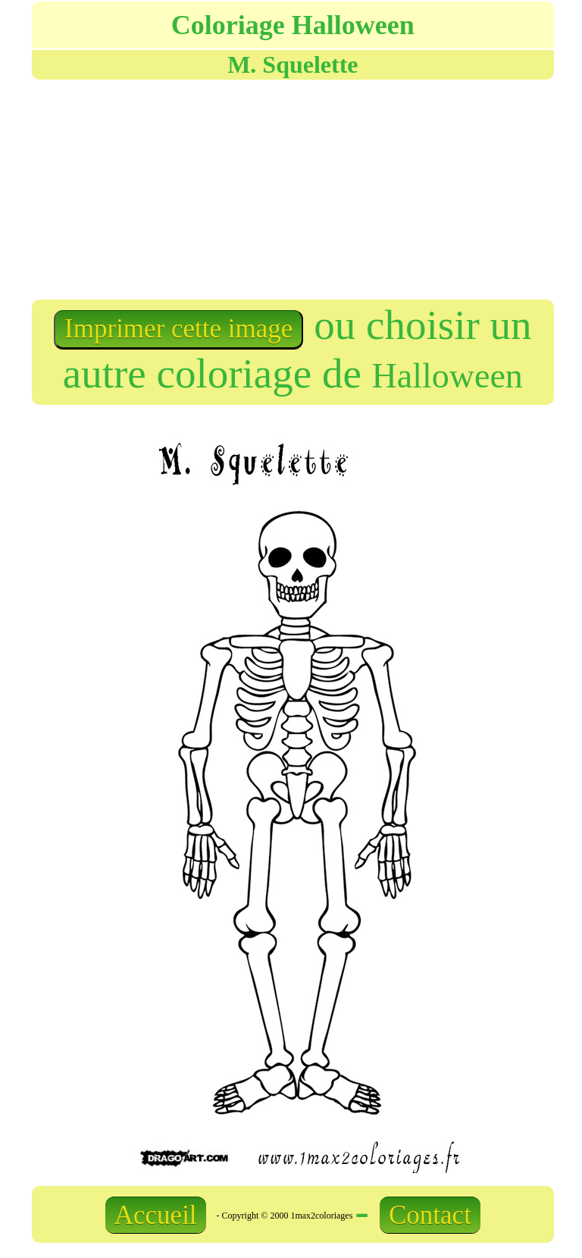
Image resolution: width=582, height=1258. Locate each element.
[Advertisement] (161, 188)
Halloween (447, 375)
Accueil (155, 1215)
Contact (430, 1215)
